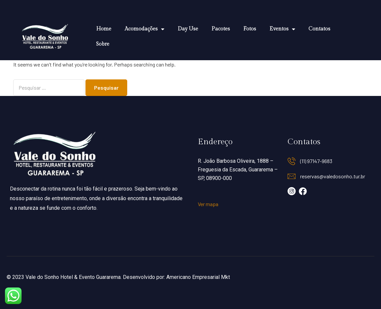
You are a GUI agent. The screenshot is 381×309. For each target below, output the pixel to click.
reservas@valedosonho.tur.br (332, 176)
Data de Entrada (22, 259)
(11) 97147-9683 (316, 161)
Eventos (282, 29)
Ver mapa (208, 204)
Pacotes (220, 29)
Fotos (249, 29)
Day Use (188, 29)
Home (103, 29)
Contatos (319, 29)
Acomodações (144, 29)
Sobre (102, 44)
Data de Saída (19, 279)
